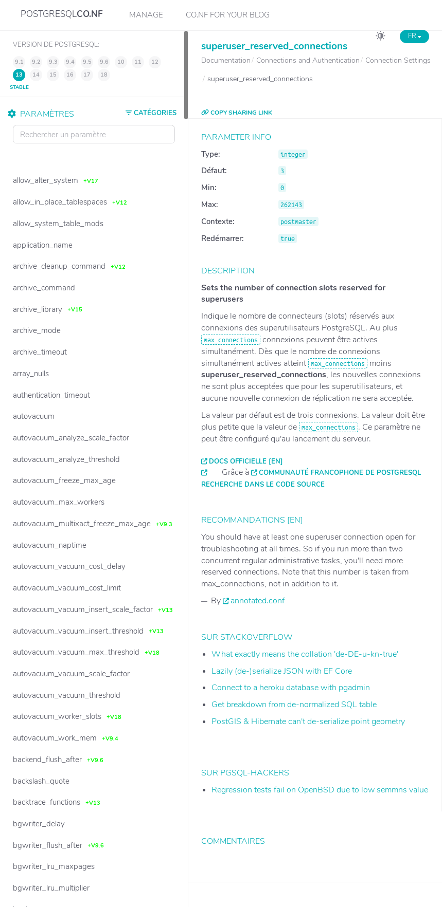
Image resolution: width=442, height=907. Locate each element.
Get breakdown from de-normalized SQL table (294, 704)
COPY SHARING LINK (236, 112)
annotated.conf (258, 600)
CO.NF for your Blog (228, 15)
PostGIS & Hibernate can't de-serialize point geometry (308, 721)
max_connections (231, 339)
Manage (146, 15)
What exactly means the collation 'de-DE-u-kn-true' (304, 654)
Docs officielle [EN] (246, 461)
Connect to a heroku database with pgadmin (290, 687)
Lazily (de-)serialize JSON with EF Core (281, 671)
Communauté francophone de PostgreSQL (340, 472)
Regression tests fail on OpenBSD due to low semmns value (319, 789)
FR (414, 36)
